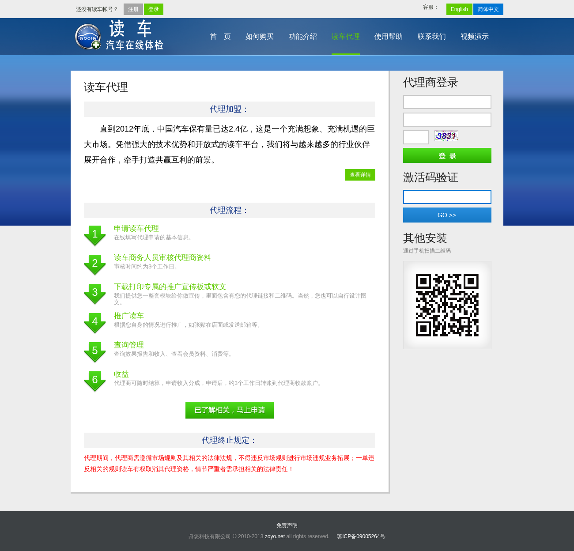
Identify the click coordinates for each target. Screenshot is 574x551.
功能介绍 (303, 36)
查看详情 (360, 175)
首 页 (220, 36)
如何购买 (259, 36)
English (459, 9)
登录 (153, 9)
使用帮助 (388, 36)
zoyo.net (275, 536)
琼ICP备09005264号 (361, 536)
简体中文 (488, 9)
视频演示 (475, 36)
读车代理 (346, 36)
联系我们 (432, 36)
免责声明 (287, 525)
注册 (133, 9)
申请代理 (229, 410)
